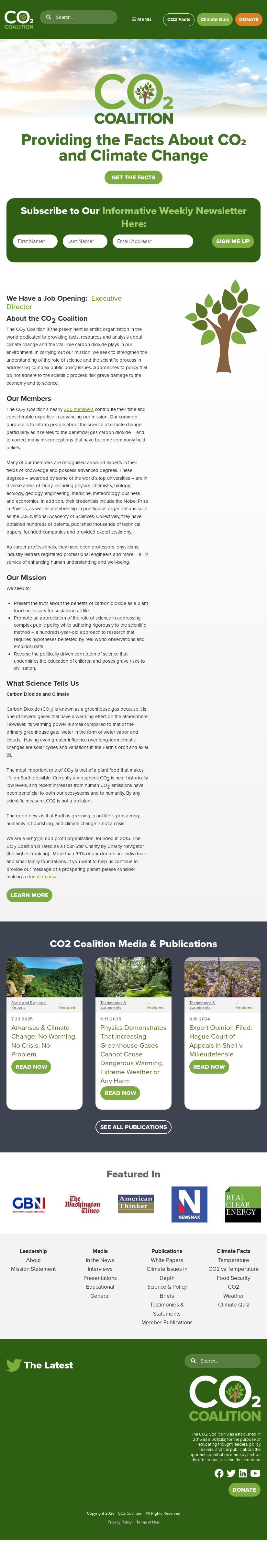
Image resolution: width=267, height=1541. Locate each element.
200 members (79, 410)
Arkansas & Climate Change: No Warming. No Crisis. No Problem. (44, 1042)
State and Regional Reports (29, 1007)
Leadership (33, 1253)
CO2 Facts (178, 19)
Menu (141, 19)
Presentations (100, 1279)
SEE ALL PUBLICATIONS (133, 1129)
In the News (100, 1262)
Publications (166, 1253)
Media (100, 1253)
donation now (41, 878)
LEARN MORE (30, 896)
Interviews (100, 1271)
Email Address (134, 243)
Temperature (233, 1262)
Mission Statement (33, 1271)
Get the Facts (133, 179)
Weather (233, 1297)
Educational (100, 1288)
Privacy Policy (120, 1524)
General (100, 1297)
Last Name (80, 243)
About (33, 1262)
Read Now (31, 1068)
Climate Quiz (215, 19)
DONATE (249, 19)
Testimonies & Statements (113, 1007)
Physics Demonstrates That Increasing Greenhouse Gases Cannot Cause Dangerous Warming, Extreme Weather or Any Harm (133, 1055)
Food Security (233, 1279)
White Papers (167, 1262)
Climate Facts (233, 1253)
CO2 (233, 1288)
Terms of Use (147, 1524)
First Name (31, 243)
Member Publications (167, 1324)
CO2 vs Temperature (233, 1271)
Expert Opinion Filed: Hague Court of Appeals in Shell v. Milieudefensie (220, 1042)
